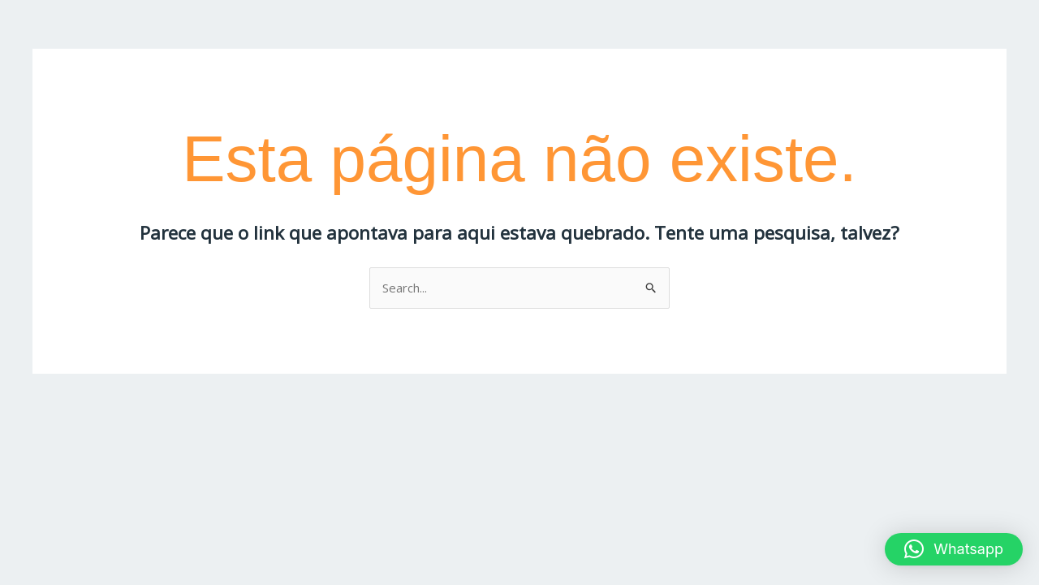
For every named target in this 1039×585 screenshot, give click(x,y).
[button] (954, 549)
